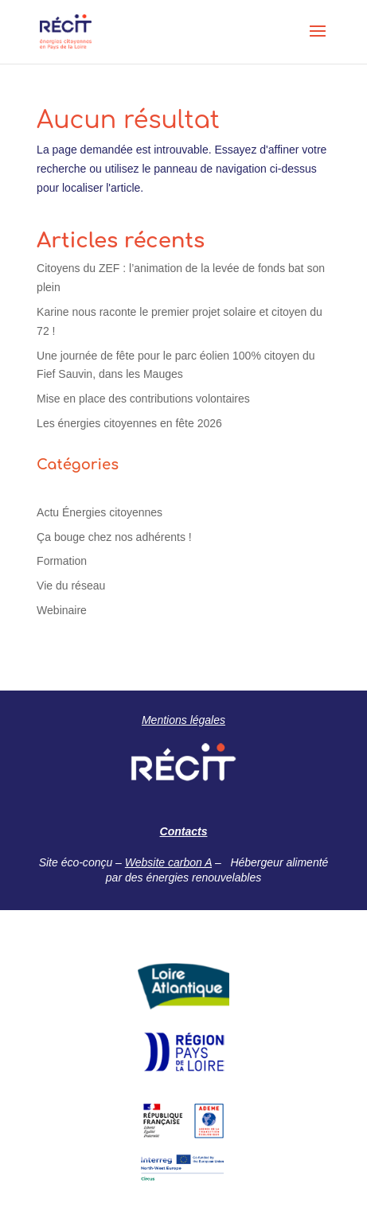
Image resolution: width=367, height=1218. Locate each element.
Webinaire (62, 610)
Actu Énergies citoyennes (99, 512)
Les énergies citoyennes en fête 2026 (129, 423)
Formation (62, 561)
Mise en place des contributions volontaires (143, 398)
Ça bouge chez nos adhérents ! (114, 537)
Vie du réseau (71, 585)
